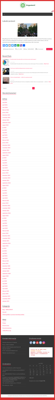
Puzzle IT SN (42, 380)
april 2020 (4, 286)
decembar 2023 (6, 175)
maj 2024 (4, 162)
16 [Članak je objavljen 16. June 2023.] (43, 371)
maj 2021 (4, 253)
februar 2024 (5, 170)
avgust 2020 (5, 276)
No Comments (40, 49)
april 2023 (4, 195)
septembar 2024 (6, 152)
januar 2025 (5, 142)
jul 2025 (4, 127)
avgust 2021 (5, 245)
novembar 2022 (6, 208)
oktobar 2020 (5, 271)
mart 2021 (5, 258)
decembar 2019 (6, 296)
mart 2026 (5, 107)
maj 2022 (4, 223)
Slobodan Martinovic (9, 49)
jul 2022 (4, 218)
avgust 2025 (5, 125)
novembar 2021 (6, 238)
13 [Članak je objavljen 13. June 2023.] (33, 371)
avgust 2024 (5, 155)
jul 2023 (4, 188)
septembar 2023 (6, 183)
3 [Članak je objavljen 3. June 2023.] (46, 367)
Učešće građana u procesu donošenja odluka (13, 314)
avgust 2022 (5, 215)
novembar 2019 (6, 298)
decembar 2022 (6, 205)
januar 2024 (5, 172)
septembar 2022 (6, 213)
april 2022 (4, 225)
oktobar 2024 (5, 150)
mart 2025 (5, 137)
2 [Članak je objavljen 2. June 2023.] (43, 367)
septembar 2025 (6, 122)
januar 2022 (5, 233)
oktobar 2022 (5, 210)
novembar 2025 (6, 117)
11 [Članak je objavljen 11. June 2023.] (50, 369)
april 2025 (4, 135)
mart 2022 (5, 228)
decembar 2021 (6, 235)
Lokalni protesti (8, 21)
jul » (33, 377)
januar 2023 (5, 203)
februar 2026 (5, 110)
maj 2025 (4, 132)
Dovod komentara (6, 328)
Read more (49, 49)
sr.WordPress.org (6, 330)
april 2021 (4, 256)
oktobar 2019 (5, 301)
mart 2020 (5, 288)
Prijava (4, 323)
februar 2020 (5, 291)
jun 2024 (4, 160)
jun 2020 (4, 281)
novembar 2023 (6, 178)
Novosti (4, 312)
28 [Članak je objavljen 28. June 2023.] (37, 374)
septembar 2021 (6, 243)
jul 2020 (4, 278)
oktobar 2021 (5, 240)
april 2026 (4, 105)
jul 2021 (4, 248)
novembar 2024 (6, 147)
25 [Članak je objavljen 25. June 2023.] (50, 372)
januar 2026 (5, 112)
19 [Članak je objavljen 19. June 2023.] (30, 372)
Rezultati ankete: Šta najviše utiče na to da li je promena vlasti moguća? (23, 59)
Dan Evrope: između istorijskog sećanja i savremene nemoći (21, 68)
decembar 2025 (6, 115)
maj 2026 (4, 102)
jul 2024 (4, 157)
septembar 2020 (6, 273)
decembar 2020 (6, 266)
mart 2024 (5, 167)
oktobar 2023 (5, 180)
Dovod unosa (5, 325)
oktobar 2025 (5, 120)
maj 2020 (4, 283)
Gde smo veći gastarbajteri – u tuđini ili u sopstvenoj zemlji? (21, 77)
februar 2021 (5, 261)
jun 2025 (4, 130)
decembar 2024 (6, 145)
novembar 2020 (6, 268)
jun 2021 (4, 250)
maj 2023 (4, 193)
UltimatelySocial (37, 398)
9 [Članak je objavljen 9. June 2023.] (43, 369)
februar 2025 (5, 140)
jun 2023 (4, 190)
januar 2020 (5, 293)
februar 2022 (5, 230)
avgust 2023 (5, 185)
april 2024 (4, 165)
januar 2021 (5, 263)
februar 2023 (5, 200)
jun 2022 (4, 220)
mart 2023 (5, 198)
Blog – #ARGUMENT (29, 49)
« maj (30, 377)
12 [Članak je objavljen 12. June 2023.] (30, 371)
